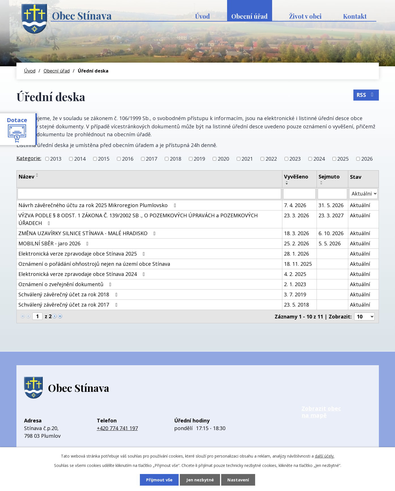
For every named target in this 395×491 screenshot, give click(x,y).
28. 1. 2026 (296, 253)
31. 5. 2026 (331, 205)
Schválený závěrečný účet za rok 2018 (68, 294)
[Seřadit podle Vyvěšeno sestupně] (287, 184)
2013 (55, 158)
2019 (199, 158)
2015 (103, 158)
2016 (127, 158)
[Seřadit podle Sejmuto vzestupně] (322, 181)
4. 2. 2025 (295, 274)
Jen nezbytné (200, 480)
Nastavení (238, 480)
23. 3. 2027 (331, 215)
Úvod (202, 16)
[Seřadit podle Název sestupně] (37, 176)
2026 (367, 158)
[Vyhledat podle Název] (149, 193)
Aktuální (360, 205)
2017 (151, 158)
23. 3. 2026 (296, 215)
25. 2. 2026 (296, 243)
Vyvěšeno (296, 176)
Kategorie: (28, 158)
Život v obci (305, 16)
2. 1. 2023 (295, 284)
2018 (175, 158)
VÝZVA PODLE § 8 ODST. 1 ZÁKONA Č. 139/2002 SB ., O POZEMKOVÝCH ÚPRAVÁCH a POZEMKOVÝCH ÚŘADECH (138, 219)
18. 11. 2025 (298, 263)
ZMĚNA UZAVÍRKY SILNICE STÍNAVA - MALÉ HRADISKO (88, 233)
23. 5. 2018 (296, 304)
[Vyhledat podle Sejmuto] (332, 193)
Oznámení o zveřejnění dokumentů (66, 284)
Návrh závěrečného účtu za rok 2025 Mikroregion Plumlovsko (98, 205)
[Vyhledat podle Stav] (363, 193)
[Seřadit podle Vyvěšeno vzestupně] (287, 181)
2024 (319, 158)
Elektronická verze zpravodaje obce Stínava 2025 (82, 253)
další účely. (324, 456)
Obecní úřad (249, 16)
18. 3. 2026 (296, 233)
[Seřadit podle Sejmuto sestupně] (322, 184)
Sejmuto (329, 176)
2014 (80, 158)
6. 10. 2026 (331, 233)
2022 (271, 158)
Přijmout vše (159, 480)
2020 (223, 158)
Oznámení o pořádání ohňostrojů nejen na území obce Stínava (94, 263)
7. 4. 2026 (295, 205)
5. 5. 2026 (330, 243)
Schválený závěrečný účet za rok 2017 (68, 304)
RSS (365, 95)
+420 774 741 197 (117, 428)
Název (26, 176)
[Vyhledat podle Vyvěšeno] (299, 193)
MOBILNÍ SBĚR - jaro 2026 (54, 243)
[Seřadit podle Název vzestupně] (37, 174)
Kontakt (355, 16)
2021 (247, 158)
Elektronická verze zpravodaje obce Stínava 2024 (82, 274)
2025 (343, 158)
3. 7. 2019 (295, 294)
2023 (295, 158)
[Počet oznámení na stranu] (364, 316)
